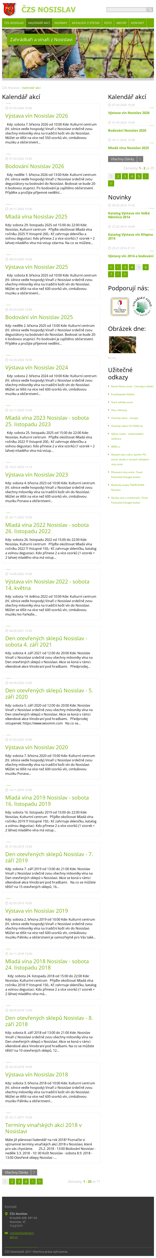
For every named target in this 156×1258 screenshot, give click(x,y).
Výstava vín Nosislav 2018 (36, 1074)
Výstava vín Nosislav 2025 (36, 266)
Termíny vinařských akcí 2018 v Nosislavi (43, 1128)
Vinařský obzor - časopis (124, 418)
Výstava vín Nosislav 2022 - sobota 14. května (47, 584)
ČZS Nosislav (10, 88)
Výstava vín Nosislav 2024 (36, 367)
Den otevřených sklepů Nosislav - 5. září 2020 (49, 693)
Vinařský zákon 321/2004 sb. (127, 426)
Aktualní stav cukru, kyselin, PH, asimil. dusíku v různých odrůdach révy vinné (130, 459)
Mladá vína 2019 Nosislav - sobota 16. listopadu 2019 (47, 800)
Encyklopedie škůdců (122, 394)
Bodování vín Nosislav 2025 (39, 317)
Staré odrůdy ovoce (122, 402)
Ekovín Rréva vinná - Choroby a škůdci (132, 386)
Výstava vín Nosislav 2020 (36, 747)
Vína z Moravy (119, 410)
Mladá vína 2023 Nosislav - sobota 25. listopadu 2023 (47, 421)
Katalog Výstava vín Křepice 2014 (130, 236)
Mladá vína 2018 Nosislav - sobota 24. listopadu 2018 (47, 964)
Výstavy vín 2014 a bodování (131, 256)
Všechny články (16, 1172)
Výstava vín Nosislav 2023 (36, 474)
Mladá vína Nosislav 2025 (36, 216)
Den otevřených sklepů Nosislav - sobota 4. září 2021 (46, 641)
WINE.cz (115, 446)
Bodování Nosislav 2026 (34, 166)
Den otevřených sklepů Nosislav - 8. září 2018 (49, 1021)
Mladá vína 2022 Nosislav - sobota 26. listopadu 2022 (47, 528)
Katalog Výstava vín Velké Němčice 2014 (129, 215)
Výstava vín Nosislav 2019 (36, 910)
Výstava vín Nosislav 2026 (36, 115)
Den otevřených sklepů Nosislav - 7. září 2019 (49, 857)
